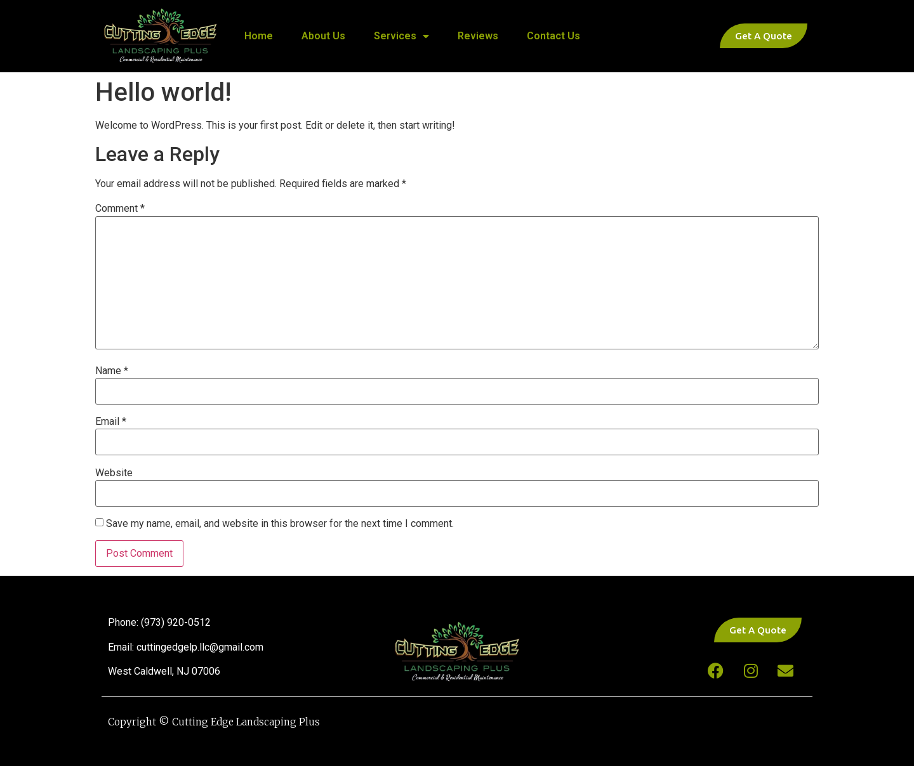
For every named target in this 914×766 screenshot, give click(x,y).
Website (114, 473)
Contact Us (553, 36)
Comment (120, 209)
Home (258, 36)
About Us (323, 36)
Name (111, 371)
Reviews (478, 36)
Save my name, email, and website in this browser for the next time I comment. (280, 524)
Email (110, 422)
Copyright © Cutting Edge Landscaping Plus (214, 722)
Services (401, 36)
